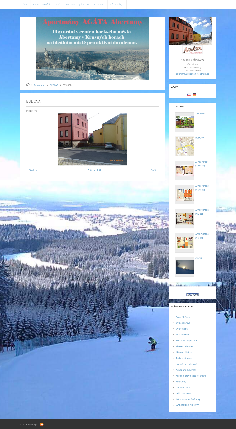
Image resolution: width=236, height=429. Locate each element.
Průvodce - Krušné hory (188, 399)
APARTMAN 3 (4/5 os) (202, 212)
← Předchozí (32, 170)
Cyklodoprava (183, 322)
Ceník (58, 4)
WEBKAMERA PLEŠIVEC (187, 405)
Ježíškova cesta (183, 393)
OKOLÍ (198, 258)
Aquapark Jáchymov (186, 369)
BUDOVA (54, 85)
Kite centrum (182, 334)
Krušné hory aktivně (186, 364)
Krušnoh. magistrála (186, 340)
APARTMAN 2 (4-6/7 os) (202, 187)
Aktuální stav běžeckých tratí (191, 375)
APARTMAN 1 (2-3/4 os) (202, 163)
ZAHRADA (200, 113)
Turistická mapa (184, 358)
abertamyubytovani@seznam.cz (192, 73)
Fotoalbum (39, 85)
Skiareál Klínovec (184, 346)
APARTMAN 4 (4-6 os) (202, 236)
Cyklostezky (182, 328)
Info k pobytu (117, 4)
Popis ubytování (41, 4)
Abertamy (181, 381)
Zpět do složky (95, 170)
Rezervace (99, 4)
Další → (155, 170)
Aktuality (70, 4)
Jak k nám (84, 4)
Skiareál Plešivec (184, 352)
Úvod (25, 4)
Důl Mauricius (183, 387)
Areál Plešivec (183, 317)
